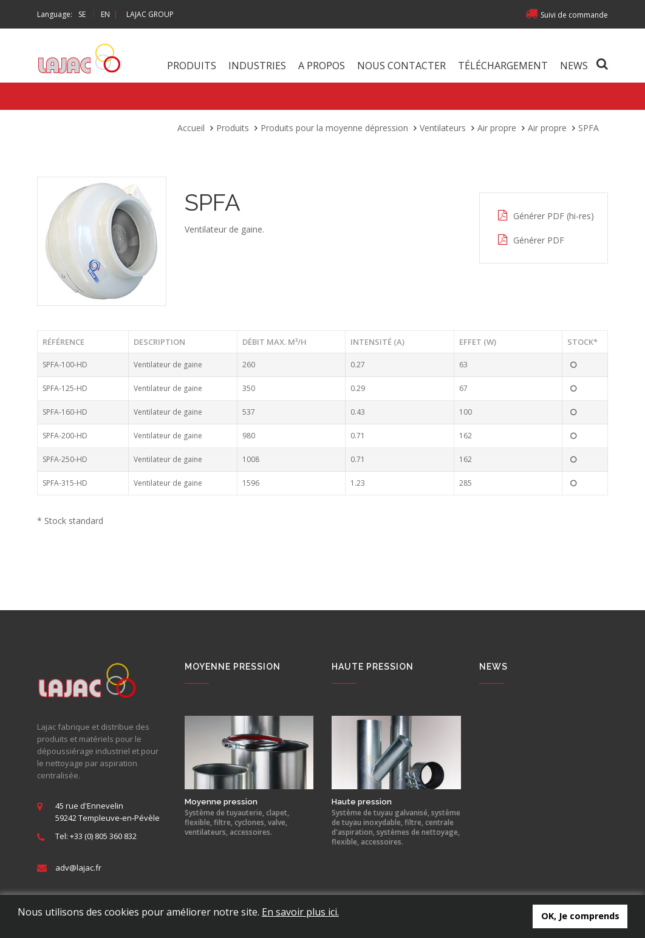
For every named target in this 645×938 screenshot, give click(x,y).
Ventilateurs (443, 128)
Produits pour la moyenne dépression (334, 128)
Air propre (496, 128)
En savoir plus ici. (300, 912)
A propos (321, 65)
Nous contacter (401, 65)
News (574, 65)
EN (105, 14)
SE (82, 14)
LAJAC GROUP (150, 14)
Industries (257, 65)
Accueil (191, 128)
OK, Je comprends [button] (580, 916)
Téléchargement (503, 65)
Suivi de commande (566, 15)
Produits (191, 65)
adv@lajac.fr (78, 867)
